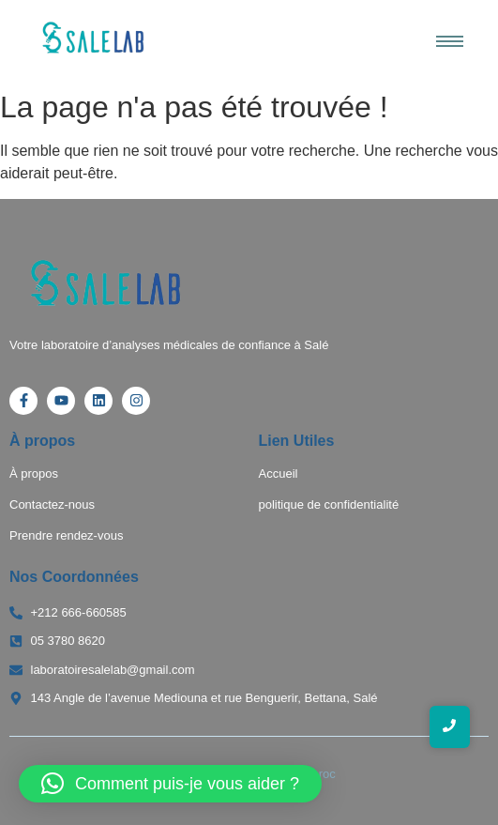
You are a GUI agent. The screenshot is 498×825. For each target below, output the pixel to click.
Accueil (278, 473)
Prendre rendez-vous (66, 535)
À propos (33, 473)
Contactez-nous (52, 504)
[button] (170, 783)
